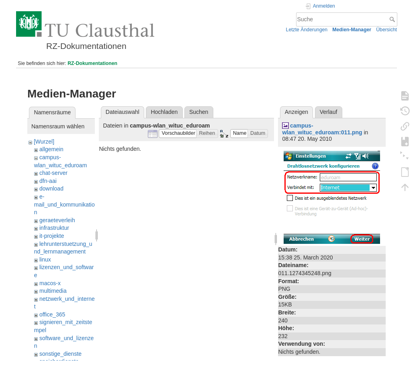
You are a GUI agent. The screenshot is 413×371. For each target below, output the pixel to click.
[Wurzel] (44, 141)
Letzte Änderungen (307, 29)
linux (45, 259)
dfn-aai (48, 181)
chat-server (53, 173)
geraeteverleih (57, 220)
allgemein (51, 149)
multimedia (53, 291)
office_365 (52, 314)
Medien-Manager (351, 29)
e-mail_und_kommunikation (64, 204)
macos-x (50, 283)
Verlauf (328, 112)
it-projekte (51, 236)
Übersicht (386, 29)
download (51, 188)
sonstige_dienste (60, 354)
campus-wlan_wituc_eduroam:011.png (322, 129)
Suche (393, 19)
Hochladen (164, 112)
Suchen (198, 112)
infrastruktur (54, 228)
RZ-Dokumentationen (92, 63)
